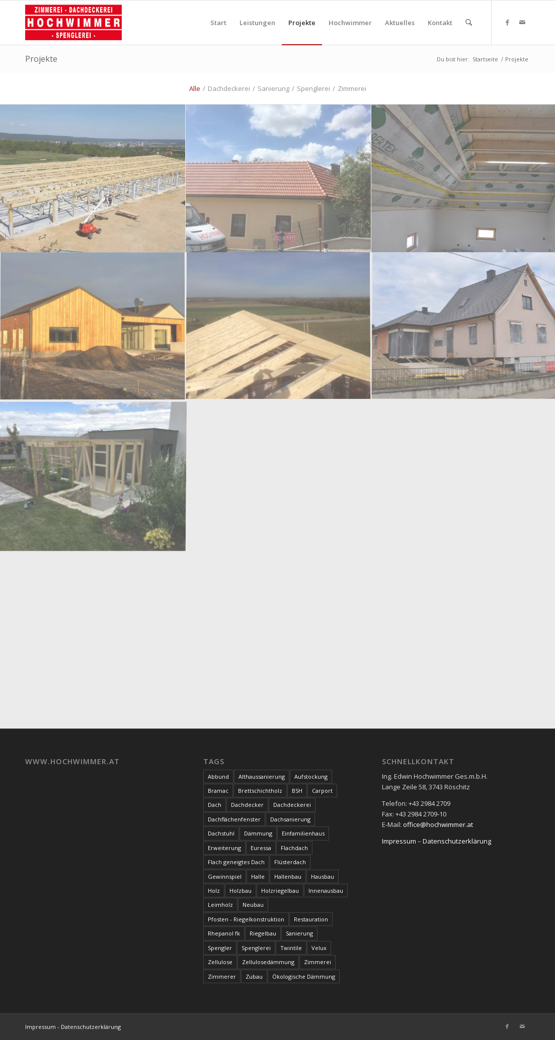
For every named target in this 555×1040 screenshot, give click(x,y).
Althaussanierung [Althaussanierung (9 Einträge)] (262, 776)
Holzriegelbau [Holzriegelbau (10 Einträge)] (280, 890)
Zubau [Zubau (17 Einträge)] (254, 976)
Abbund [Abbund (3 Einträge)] (218, 776)
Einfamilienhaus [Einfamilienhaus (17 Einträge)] (303, 833)
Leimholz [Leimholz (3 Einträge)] (220, 904)
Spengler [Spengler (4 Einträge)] (220, 948)
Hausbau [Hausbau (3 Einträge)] (322, 876)
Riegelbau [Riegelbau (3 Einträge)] (263, 933)
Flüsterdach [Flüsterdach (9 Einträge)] (290, 862)
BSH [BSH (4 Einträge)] (297, 790)
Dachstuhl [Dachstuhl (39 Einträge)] (221, 833)
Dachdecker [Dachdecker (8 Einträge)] (247, 804)
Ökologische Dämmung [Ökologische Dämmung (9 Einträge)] (303, 976)
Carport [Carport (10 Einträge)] (322, 790)
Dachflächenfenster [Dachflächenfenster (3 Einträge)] (234, 819)
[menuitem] (218, 23)
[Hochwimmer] (73, 23)
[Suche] (469, 23)
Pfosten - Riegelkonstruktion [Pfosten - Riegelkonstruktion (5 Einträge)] (246, 919)
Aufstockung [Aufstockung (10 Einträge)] (311, 776)
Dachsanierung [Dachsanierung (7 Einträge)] (290, 819)
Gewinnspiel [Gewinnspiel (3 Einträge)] (225, 876)
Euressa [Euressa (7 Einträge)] (261, 848)
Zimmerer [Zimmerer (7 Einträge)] (222, 976)
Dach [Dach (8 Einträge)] (214, 804)
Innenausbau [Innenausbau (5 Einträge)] (325, 890)
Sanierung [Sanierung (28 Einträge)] (299, 933)
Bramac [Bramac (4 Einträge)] (218, 790)
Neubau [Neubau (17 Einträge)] (253, 904)
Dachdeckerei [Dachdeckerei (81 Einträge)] (292, 804)
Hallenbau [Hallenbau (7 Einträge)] (287, 876)
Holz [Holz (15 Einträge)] (214, 890)
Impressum (399, 841)
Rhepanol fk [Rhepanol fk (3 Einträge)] (224, 933)
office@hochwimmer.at (438, 824)
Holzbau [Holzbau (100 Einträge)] (240, 890)
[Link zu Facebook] (507, 22)
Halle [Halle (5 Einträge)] (258, 876)
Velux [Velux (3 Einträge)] (319, 948)
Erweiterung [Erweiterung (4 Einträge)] (224, 848)
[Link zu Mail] (522, 22)
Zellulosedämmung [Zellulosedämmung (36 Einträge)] (268, 962)
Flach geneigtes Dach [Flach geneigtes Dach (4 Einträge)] (236, 862)
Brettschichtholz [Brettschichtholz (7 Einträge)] (260, 790)
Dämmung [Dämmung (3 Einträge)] (258, 833)
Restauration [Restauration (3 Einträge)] (311, 919)
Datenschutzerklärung (457, 841)
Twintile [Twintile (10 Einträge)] (291, 948)
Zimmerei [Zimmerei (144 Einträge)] (317, 962)
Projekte (41, 58)
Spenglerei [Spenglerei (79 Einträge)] (256, 948)
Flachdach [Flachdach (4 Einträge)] (294, 848)
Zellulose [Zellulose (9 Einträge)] (220, 962)
